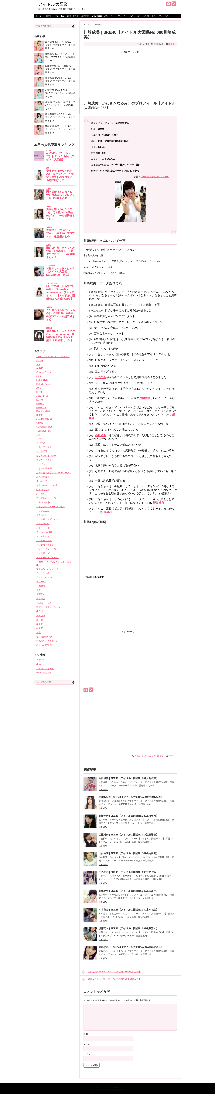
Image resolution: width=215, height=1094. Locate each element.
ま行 (154, 16)
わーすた (40, 494)
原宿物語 (40, 598)
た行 (126, 16)
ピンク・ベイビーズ (46, 549)
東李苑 (108, 512)
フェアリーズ (42, 553)
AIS (38, 364)
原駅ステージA (43, 603)
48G (56, 16)
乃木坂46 (40, 586)
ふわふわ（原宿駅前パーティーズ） (53, 472)
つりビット (41, 464)
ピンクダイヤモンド (46, 545)
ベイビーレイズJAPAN (47, 557)
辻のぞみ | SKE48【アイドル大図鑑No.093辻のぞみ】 (129, 872)
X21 (38, 435)
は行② (146, 16)
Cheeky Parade (43, 372)
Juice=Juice (42, 396)
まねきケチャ (42, 481)
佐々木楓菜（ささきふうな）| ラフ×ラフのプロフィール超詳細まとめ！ (60, 117)
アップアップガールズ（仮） (50, 506)
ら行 (167, 16)
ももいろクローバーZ (46, 485)
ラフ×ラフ (41, 581)
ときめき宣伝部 (44, 468)
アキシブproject (44, 502)
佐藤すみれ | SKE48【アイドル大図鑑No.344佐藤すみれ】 (131, 947)
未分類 (39, 620)
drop (38, 376)
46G (62, 16)
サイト (87, 1054)
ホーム (38, 16)
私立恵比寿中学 (44, 637)
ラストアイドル (44, 577)
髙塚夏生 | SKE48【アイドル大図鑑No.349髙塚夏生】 (129, 891)
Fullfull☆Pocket (44, 384)
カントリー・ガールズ (47, 519)
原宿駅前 (85, 16)
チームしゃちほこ (45, 536)
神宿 (38, 632)
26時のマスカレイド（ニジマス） (53, 356)
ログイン (40, 660)
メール (87, 1044)
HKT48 (39, 392)
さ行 (119, 16)
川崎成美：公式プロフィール (155, 176)
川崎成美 (151, 756)
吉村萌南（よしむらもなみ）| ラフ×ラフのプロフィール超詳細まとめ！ (60, 45)
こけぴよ (40, 443)
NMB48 (40, 403)
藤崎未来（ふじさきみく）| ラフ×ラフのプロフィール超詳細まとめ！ (60, 57)
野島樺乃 (158, 502)
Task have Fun (43, 431)
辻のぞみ (100, 377)
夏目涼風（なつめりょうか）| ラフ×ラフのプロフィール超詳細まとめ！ (60, 81)
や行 (160, 16)
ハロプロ (48, 16)
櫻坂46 (39, 624)
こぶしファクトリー (46, 447)
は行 (139, 16)
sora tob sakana (44, 419)
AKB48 (39, 368)
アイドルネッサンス (46, 498)
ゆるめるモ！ (42, 489)
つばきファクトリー (46, 460)
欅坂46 (39, 628)
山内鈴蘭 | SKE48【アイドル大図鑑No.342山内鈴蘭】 (129, 853)
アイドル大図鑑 (53, 4)
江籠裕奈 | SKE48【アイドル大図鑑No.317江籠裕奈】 (129, 834)
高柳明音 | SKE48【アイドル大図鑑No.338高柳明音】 (129, 816)
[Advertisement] (130, 73)
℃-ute (39, 439)
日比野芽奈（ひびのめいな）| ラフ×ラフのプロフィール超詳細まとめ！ (60, 69)
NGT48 (39, 400)
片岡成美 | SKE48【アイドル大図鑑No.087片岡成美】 (129, 778)
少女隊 (39, 611)
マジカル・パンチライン (48, 569)
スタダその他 (42, 523)
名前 (86, 1034)
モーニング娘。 (44, 573)
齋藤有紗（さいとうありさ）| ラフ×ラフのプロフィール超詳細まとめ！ (60, 129)
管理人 (172, 756)
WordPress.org (43, 673)
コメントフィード (45, 668)
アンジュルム (42, 511)
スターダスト (73, 16)
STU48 (39, 423)
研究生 (160, 756)
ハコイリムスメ (44, 540)
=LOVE (39, 360)
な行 (132, 16)
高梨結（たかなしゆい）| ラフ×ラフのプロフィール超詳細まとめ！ (60, 105)
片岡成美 (144, 398)
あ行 (106, 16)
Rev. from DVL (43, 411)
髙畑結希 (100, 435)
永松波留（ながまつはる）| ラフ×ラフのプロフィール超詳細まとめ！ (60, 93)
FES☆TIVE (42, 380)
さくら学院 (41, 451)
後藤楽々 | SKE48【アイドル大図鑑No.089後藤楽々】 (129, 928)
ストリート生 (42, 528)
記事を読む (103, 789)
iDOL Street (97, 16)
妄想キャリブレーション (48, 607)
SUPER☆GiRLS (44, 427)
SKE (144, 756)
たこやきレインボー (46, 455)
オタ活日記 (41, 515)
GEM (38, 388)
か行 (113, 16)
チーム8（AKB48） (45, 532)
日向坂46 (40, 615)
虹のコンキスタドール (47, 641)
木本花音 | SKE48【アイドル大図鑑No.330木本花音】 (129, 909)
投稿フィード (42, 664)
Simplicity (115, 1087)
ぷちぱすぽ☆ (42, 477)
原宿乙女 (40, 594)
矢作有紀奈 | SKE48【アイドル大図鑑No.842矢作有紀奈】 (131, 797)
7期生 (137, 756)
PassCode (41, 407)
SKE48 (171, 44)
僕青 (38, 590)
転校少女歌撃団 (44, 645)
